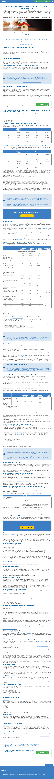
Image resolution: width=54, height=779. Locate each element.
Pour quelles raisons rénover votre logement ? (27, 36)
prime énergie (28, 633)
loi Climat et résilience (17, 201)
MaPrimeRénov (9, 223)
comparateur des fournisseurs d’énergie (32, 82)
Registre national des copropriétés (20, 481)
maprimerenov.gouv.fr (18, 434)
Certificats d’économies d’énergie (10, 629)
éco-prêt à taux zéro (15, 534)
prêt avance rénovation (17, 571)
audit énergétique (23, 229)
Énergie (8, 3)
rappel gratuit (47, 1)
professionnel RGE (20, 239)
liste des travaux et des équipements (38, 641)
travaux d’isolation (25, 225)
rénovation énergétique (16, 51)
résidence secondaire (9, 635)
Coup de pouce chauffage (42, 646)
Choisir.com (4, 3)
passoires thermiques (46, 51)
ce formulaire (16, 679)
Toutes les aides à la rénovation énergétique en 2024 (27, 41)
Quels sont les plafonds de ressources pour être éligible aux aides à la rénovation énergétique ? (27, 39)
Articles (12, 3)
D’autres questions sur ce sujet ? (27, 44)
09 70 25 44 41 (38, 1)
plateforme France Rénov (17, 318)
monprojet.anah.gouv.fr (23, 433)
